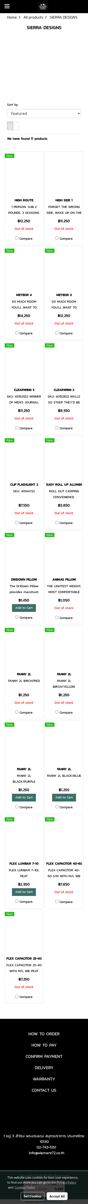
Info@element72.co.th (46, 1153)
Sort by (14, 104)
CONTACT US (44, 1090)
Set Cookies (32, 1196)
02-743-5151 (46, 1147)
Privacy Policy (66, 1182)
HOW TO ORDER (44, 1034)
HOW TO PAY (44, 1045)
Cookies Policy (25, 1187)
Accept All (57, 1196)
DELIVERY (44, 1067)
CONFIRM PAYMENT (44, 1056)
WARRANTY (44, 1079)
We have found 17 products (27, 138)
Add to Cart (24, 607)
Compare (26, 238)
